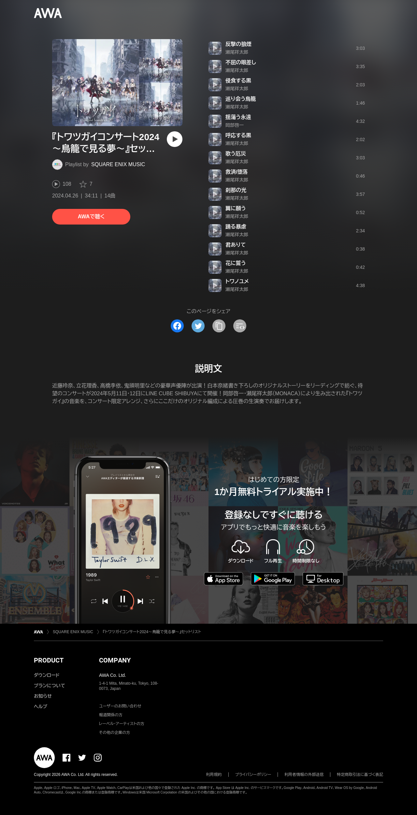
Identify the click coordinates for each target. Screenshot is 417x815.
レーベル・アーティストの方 (121, 723)
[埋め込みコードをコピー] (239, 325)
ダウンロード (46, 675)
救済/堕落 (236, 172)
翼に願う (235, 208)
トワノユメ (237, 281)
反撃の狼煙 (238, 44)
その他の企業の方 (114, 732)
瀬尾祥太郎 (236, 52)
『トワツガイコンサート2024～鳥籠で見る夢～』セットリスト (152, 632)
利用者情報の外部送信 (304, 774)
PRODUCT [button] (49, 660)
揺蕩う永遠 (238, 117)
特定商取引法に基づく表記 (360, 774)
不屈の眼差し (240, 62)
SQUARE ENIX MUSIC (118, 164)
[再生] (174, 139)
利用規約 (214, 774)
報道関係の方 (110, 715)
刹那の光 (235, 190)
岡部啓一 (234, 125)
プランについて (49, 685)
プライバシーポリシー (253, 774)
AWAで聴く (91, 216)
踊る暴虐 (235, 226)
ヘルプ (40, 706)
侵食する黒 (238, 80)
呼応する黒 (238, 135)
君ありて (235, 245)
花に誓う (235, 263)
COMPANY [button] (115, 660)
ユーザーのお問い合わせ (120, 706)
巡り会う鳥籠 (240, 99)
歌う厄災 (235, 153)
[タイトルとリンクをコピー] (218, 325)
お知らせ (43, 696)
